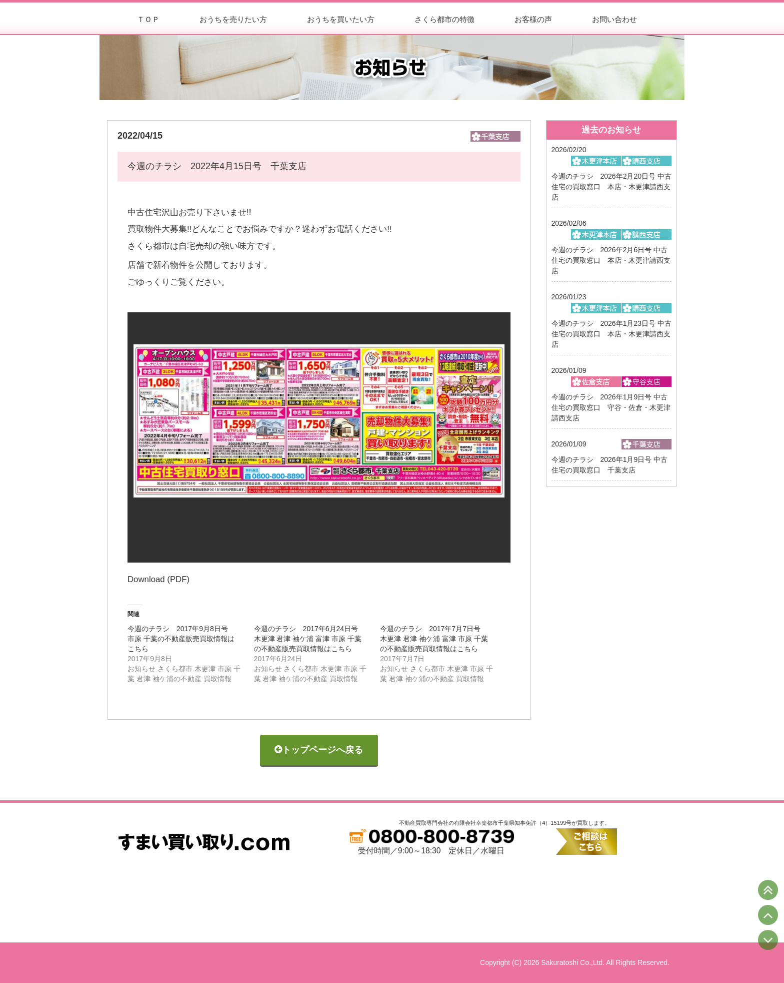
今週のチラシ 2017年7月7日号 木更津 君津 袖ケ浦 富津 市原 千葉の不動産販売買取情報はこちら (434, 639)
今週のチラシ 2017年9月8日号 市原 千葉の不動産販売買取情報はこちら (181, 639)
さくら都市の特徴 (444, 19)
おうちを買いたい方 (340, 19)
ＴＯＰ (148, 19)
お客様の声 (533, 19)
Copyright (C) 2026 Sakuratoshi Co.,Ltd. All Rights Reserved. (575, 962)
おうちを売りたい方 (233, 19)
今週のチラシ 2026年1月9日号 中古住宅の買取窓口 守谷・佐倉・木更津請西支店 (611, 407)
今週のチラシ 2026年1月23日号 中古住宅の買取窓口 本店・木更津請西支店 (612, 333)
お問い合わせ (614, 19)
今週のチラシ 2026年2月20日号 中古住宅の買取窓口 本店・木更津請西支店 (612, 186)
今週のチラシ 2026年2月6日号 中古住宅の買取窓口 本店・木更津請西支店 (611, 260)
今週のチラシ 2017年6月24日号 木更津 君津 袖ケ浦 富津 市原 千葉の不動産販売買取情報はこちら (310, 639)
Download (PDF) (159, 579)
